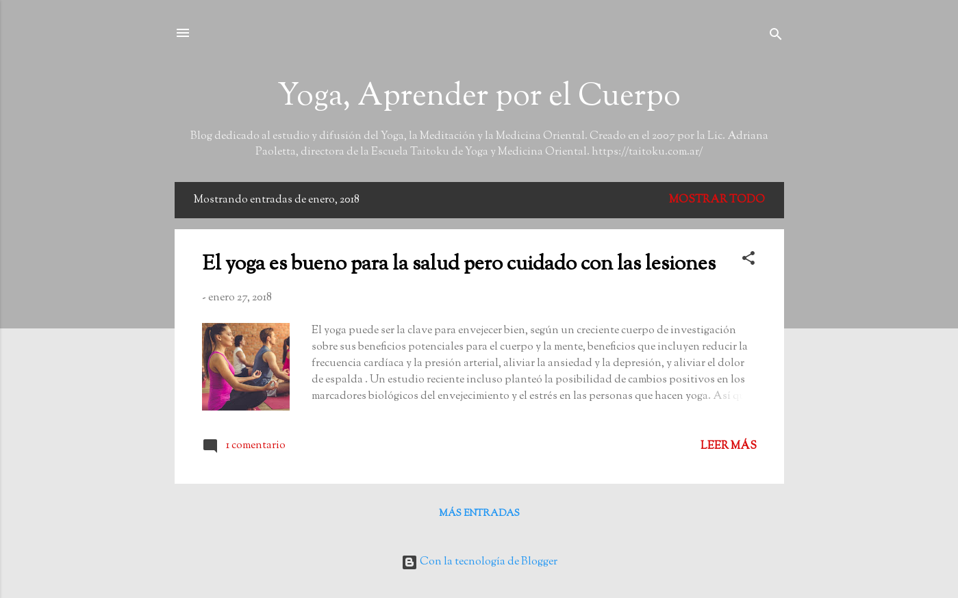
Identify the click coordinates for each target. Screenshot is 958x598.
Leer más (729, 446)
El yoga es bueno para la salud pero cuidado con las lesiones (459, 264)
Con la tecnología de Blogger (479, 562)
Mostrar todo (717, 200)
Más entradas (479, 514)
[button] (748, 261)
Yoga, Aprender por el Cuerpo (479, 97)
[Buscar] (776, 37)
